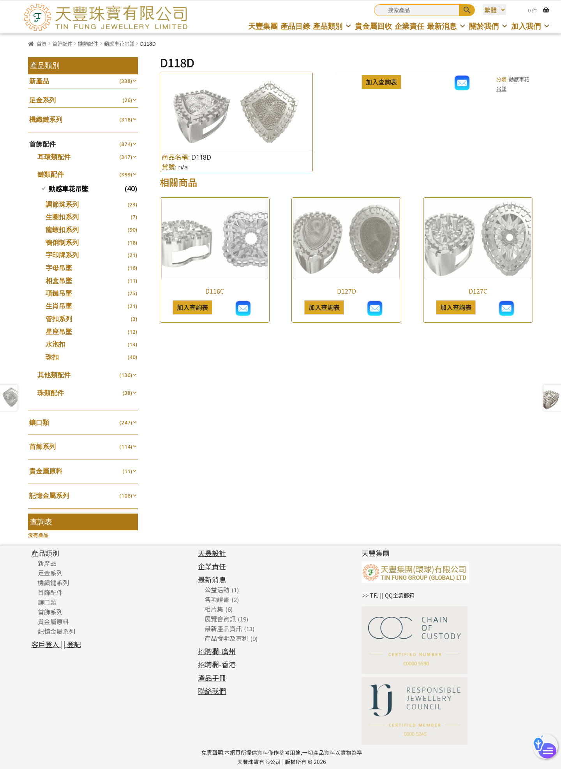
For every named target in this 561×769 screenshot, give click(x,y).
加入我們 (530, 26)
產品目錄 (295, 26)
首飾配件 (62, 43)
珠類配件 (50, 392)
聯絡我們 (212, 691)
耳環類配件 (54, 156)
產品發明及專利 (226, 638)
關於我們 (488, 26)
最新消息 (446, 26)
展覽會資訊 (220, 618)
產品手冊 (212, 677)
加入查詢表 (381, 81)
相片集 (214, 609)
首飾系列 (42, 446)
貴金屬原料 (45, 470)
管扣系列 (59, 318)
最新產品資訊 (223, 628)
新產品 (39, 80)
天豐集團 (263, 26)
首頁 (42, 43)
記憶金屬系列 (49, 495)
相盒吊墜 (59, 280)
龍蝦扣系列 (62, 229)
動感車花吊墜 (119, 43)
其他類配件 (54, 374)
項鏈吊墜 (59, 293)
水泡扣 (55, 344)
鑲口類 (39, 422)
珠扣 (52, 356)
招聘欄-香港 (217, 664)
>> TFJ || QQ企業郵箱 (388, 595)
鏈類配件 (88, 43)
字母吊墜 (59, 267)
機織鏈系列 (45, 119)
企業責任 (409, 26)
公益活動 (217, 589)
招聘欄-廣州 (217, 651)
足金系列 (42, 99)
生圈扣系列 (62, 216)
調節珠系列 (62, 204)
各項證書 (217, 599)
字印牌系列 (62, 254)
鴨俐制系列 (62, 242)
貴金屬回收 (373, 26)
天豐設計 (212, 553)
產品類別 (332, 26)
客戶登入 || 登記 (56, 644)
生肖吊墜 (59, 305)
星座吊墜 (59, 331)
